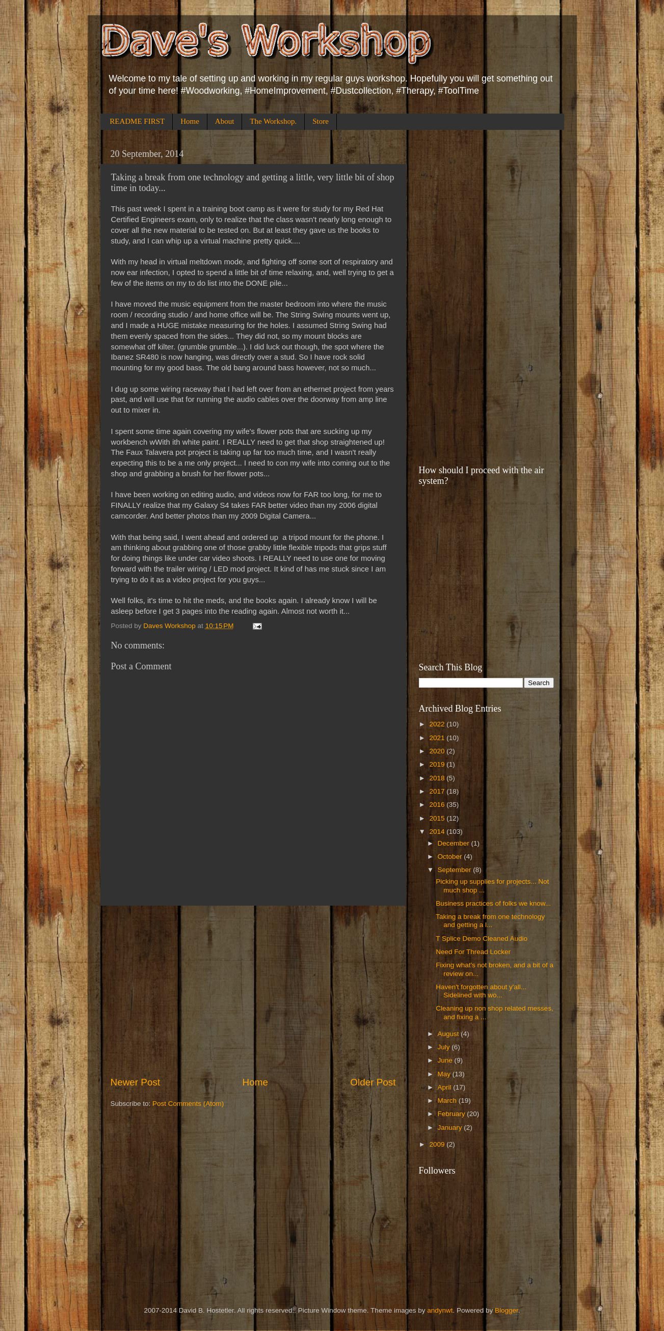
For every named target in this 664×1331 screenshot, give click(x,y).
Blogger (506, 1310)
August (449, 1034)
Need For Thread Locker (473, 952)
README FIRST (137, 121)
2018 (437, 778)
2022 (437, 724)
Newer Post (136, 1082)
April (446, 1087)
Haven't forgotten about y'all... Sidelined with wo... (481, 991)
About (224, 121)
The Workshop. (273, 121)
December (454, 843)
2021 (437, 738)
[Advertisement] (253, 990)
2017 (437, 791)
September (455, 870)
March (448, 1100)
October (451, 856)
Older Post (372, 1082)
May (445, 1074)
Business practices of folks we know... (493, 903)
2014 (437, 831)
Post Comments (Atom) (188, 1103)
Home (189, 121)
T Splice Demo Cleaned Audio (481, 938)
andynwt (440, 1310)
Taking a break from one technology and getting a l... (490, 921)
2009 (437, 1144)
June (446, 1060)
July (445, 1047)
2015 (437, 818)
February (452, 1114)
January (451, 1127)
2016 (437, 804)
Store (320, 121)
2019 (437, 764)
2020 (437, 751)
